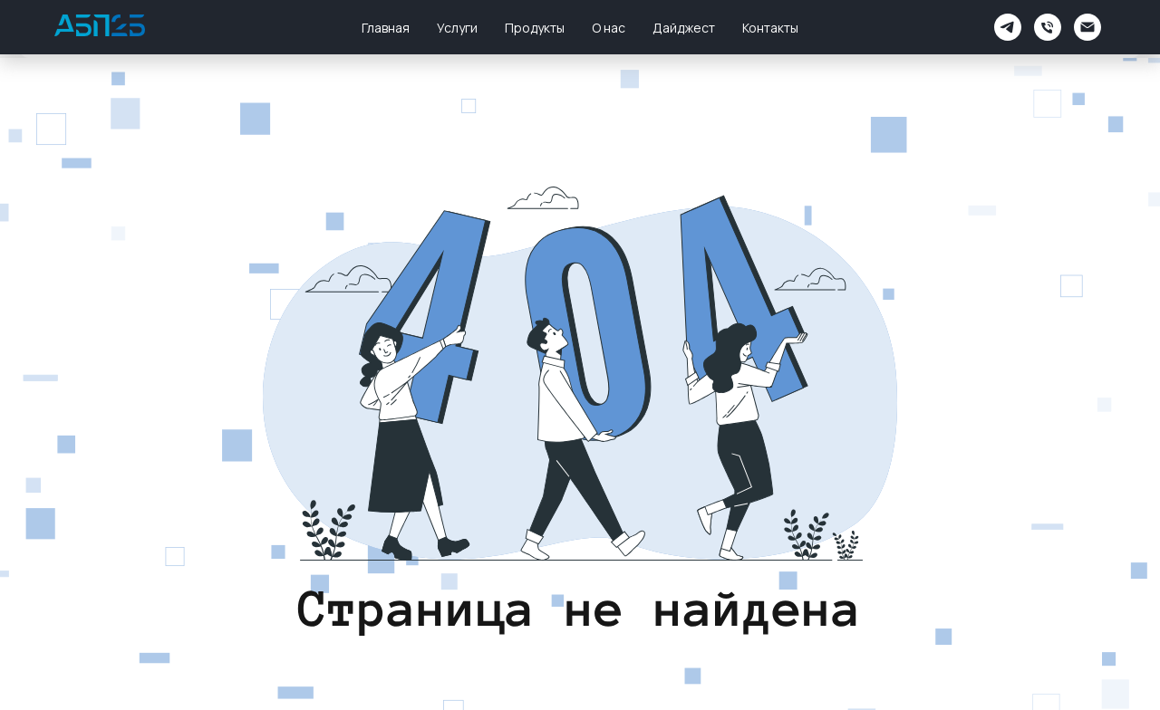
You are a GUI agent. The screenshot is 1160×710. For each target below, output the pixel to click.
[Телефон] (1047, 27)
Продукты (535, 27)
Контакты (770, 27)
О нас (608, 27)
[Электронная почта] (1087, 27)
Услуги (457, 27)
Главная (386, 27)
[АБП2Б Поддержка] (1007, 27)
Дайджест (683, 27)
